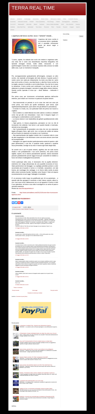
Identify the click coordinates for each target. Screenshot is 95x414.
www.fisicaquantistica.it (25, 188)
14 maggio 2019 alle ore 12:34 (22, 255)
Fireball (31, 21)
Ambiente (19, 19)
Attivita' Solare (44, 19)
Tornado (58, 27)
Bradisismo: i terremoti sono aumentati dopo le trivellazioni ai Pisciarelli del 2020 (37, 396)
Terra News (39, 27)
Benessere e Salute (56, 19)
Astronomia (36, 19)
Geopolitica (75, 21)
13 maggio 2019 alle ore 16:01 (22, 228)
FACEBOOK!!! (25, 198)
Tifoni (52, 27)
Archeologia (27, 19)
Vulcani (12, 29)
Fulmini (58, 21)
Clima (64, 19)
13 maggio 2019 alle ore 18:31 (22, 238)
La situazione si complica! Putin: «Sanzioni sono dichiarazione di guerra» (35, 325)
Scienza (78, 24)
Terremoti (46, 27)
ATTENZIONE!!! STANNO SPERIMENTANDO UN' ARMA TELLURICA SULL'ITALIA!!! (38, 333)
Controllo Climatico (73, 19)
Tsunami (65, 27)
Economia (12, 21)
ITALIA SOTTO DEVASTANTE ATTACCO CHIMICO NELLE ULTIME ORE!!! (36, 341)
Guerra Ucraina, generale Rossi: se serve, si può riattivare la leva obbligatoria (36, 349)
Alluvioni (12, 19)
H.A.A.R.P (13, 24)
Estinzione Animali (22, 21)
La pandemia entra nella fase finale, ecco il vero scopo (31, 380)
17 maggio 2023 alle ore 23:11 (22, 276)
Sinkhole (12, 27)
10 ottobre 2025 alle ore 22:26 (21, 284)
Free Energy (50, 21)
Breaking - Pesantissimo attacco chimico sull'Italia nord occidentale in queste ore (37, 372)
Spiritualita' (30, 27)
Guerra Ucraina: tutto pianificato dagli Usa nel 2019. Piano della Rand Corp (36, 365)
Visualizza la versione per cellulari (35, 293)
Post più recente (15, 290)
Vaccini (78, 27)
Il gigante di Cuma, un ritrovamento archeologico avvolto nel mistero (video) (36, 388)
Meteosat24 (21, 24)
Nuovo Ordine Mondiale (53, 24)
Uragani (72, 27)
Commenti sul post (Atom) (21, 296)
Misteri (35, 24)
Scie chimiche (69, 24)
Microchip (28, 24)
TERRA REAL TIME (33, 8)
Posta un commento (18, 287)
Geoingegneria (66, 21)
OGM (62, 24)
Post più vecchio (54, 290)
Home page (34, 290)
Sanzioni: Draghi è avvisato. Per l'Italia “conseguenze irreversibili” (34, 357)
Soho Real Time (21, 27)
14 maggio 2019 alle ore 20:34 (22, 267)
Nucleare (42, 24)
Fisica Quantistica (40, 21)
